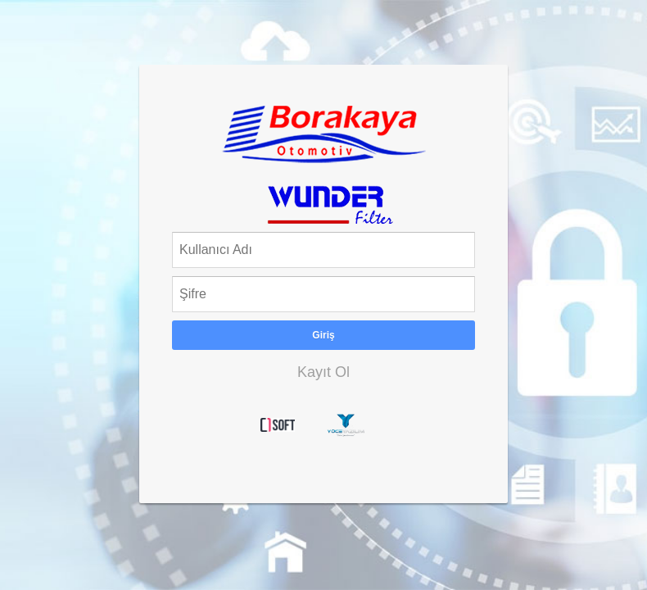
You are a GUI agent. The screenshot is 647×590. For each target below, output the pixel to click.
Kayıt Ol (323, 372)
